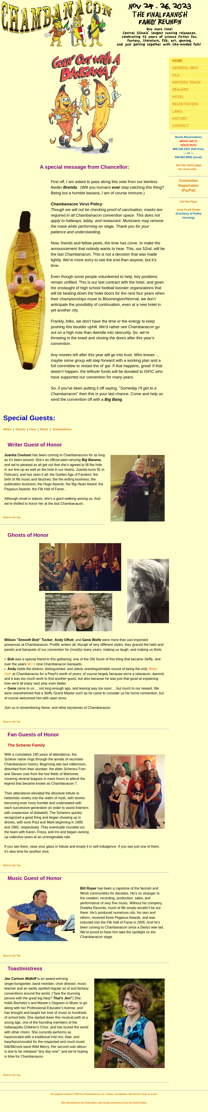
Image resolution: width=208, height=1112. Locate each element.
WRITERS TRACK (186, 82)
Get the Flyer (188, 201)
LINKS (177, 111)
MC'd (31, 664)
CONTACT (180, 126)
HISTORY (180, 118)
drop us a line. (150, 1094)
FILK (176, 75)
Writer (7, 429)
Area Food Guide (188, 209)
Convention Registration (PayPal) (188, 185)
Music (44, 429)
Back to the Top (12, 517)
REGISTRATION (185, 104)
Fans (32, 429)
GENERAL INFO (185, 68)
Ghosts (21, 429)
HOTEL (178, 97)
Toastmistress (62, 429)
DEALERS (180, 89)
